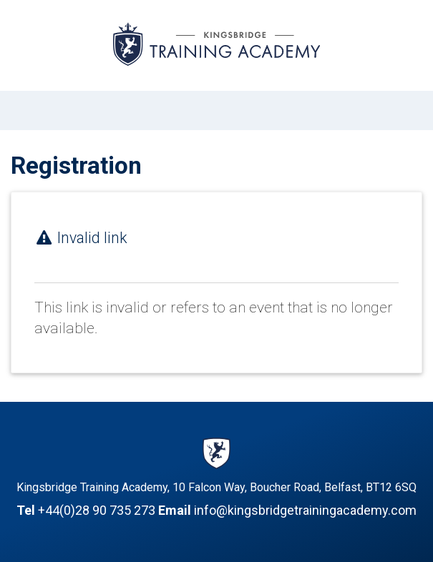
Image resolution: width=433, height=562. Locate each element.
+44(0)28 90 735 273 (96, 510)
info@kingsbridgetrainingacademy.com (305, 510)
